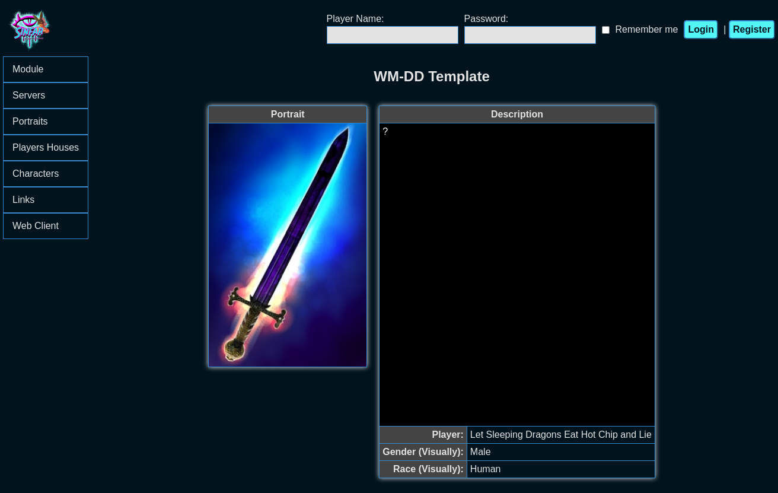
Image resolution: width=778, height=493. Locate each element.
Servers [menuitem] (50, 95)
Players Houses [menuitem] (50, 147)
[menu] (45, 147)
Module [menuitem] (50, 69)
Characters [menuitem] (50, 173)
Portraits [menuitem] (50, 121)
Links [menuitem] (50, 200)
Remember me (647, 29)
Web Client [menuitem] (35, 226)
